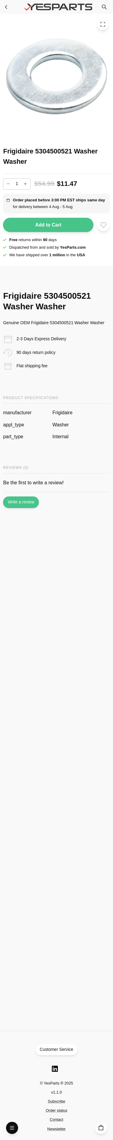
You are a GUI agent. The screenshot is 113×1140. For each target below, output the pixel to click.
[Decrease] (8, 183)
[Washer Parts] (6, 7)
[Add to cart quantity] (17, 184)
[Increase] (25, 183)
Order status (56, 1110)
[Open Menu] (12, 1128)
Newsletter (56, 1129)
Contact (56, 1119)
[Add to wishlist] (103, 225)
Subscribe (56, 1101)
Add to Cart (48, 225)
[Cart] (101, 1128)
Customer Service (56, 1049)
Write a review (21, 502)
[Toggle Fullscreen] (103, 24)
